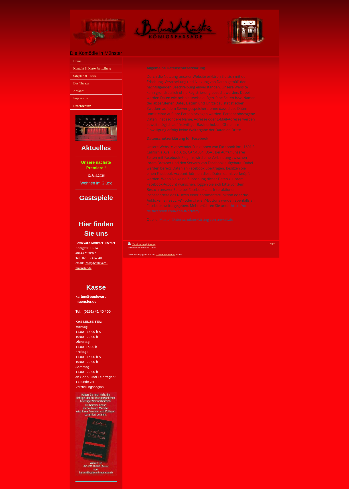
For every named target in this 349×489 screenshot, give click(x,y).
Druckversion (137, 244)
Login (272, 243)
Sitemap (151, 244)
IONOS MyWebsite (165, 254)
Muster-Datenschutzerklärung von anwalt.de (196, 219)
